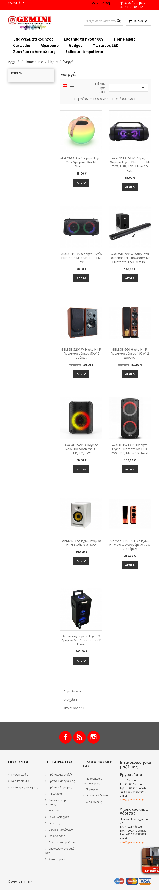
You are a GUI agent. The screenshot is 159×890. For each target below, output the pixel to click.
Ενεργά (16, 73)
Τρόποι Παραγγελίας (61, 781)
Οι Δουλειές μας (58, 817)
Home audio (125, 39)
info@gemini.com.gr (132, 799)
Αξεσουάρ (50, 45)
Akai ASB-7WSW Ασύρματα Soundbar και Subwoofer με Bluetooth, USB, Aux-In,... (130, 258)
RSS (79, 737)
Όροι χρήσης (56, 836)
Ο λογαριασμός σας (98, 764)
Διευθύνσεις (93, 802)
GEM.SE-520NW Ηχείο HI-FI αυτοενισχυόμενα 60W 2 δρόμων (81, 353)
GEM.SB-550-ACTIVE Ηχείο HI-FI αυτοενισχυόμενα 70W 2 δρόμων (130, 544)
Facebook (65, 737)
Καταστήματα (57, 859)
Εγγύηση (54, 810)
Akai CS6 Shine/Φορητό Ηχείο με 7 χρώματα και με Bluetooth (81, 162)
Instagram (93, 737)
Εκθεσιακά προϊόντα (85, 51)
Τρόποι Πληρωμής (60, 787)
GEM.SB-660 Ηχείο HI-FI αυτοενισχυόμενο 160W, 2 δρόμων (130, 353)
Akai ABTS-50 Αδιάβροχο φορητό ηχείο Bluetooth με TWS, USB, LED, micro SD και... (130, 164)
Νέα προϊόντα (20, 781)
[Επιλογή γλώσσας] (17, 3)
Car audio (21, 45)
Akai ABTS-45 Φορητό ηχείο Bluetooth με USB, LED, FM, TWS (81, 258)
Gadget (75, 45)
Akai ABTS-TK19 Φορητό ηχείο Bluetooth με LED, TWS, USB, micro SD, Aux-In (129, 449)
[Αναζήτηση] (103, 21)
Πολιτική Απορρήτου (61, 842)
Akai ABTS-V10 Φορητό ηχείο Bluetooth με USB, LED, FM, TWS (81, 449)
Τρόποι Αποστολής (60, 774)
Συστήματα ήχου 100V (84, 39)
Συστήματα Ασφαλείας (34, 51)
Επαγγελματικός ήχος (33, 39)
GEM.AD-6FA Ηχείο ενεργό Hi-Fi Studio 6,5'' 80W (81, 542)
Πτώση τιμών (19, 774)
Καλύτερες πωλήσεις (24, 787)
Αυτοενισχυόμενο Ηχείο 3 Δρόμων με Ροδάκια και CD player (81, 640)
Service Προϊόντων (60, 829)
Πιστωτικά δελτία (96, 795)
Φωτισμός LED (105, 45)
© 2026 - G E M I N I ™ (20, 881)
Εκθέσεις (54, 823)
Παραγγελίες (93, 789)
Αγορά (81, 183)
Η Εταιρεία (55, 793)
